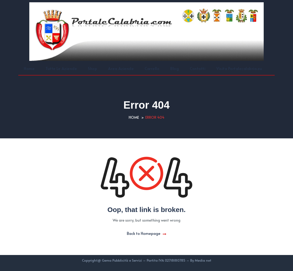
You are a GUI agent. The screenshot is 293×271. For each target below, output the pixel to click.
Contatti (197, 68)
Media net (203, 260)
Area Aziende (121, 68)
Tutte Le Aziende (61, 68)
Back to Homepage (146, 233)
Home (29, 68)
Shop (92, 68)
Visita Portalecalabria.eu (239, 68)
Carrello (152, 68)
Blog (174, 68)
